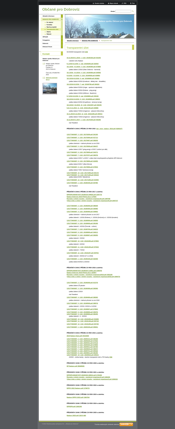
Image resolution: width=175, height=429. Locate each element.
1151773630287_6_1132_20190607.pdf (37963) (82, 309)
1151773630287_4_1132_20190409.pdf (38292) (82, 297)
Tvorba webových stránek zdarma (107, 424)
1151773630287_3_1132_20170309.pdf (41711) (82, 137)
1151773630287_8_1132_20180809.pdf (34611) (82, 232)
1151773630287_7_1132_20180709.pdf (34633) (82, 229)
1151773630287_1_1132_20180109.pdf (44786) (82, 183)
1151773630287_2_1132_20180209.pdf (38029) (82, 206)
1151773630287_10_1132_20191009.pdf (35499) (83, 319)
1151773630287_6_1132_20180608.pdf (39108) (82, 223)
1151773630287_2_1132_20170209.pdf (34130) (82, 134)
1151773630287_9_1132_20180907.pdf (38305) (82, 235)
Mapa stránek (114, 3)
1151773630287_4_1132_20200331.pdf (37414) (82, 343)
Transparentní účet (52, 29)
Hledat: (113, 11)
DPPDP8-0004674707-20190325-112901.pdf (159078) (84, 271)
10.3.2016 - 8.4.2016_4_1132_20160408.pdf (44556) (84, 72)
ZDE (86, 52)
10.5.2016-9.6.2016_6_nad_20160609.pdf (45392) (83, 78)
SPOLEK (45, 37)
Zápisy (49, 31)
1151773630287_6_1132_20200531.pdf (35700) (82, 347)
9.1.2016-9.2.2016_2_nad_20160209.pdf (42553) (83, 64)
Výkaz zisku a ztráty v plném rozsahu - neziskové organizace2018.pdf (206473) (93, 276)
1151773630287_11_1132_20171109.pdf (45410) (83, 175)
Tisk (133, 3)
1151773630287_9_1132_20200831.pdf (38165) (82, 353)
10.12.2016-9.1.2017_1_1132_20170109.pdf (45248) (84, 120)
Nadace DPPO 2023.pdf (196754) (78, 397)
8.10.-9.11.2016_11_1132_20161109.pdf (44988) (82, 108)
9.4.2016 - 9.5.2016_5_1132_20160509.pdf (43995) (83, 75)
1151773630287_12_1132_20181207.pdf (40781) (83, 253)
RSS (125, 3)
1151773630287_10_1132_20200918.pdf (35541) (83, 355)
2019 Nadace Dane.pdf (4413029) (78, 336)
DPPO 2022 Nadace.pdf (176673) (78, 388)
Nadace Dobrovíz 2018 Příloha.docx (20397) (81, 273)
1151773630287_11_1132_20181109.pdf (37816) (83, 247)
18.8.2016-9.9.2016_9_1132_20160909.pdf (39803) (83, 99)
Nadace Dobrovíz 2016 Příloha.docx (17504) (81, 197)
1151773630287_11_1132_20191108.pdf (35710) (83, 321)
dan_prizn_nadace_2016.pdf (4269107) (109, 129)
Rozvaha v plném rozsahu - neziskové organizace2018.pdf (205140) (89, 275)
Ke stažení (50, 22)
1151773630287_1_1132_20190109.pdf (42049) (82, 259)
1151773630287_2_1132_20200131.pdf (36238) (82, 339)
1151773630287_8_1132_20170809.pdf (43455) (82, 161)
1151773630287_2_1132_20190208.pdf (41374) (82, 282)
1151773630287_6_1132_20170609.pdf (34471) (82, 152)
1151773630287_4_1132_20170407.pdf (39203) (82, 140)
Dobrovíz (45, 43)
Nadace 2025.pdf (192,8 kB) (76, 415)
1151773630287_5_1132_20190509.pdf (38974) (82, 303)
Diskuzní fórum (47, 46)
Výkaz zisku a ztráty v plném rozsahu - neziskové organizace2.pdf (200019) (92, 379)
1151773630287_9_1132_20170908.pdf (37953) (82, 167)
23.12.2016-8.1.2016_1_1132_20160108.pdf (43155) (84, 58)
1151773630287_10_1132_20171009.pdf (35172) (83, 173)
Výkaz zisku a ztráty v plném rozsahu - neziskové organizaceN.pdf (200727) (92, 201)
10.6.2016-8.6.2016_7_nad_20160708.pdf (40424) (83, 84)
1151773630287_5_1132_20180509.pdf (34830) (82, 220)
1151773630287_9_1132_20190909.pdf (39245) (82, 314)
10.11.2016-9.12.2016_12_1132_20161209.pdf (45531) (84, 114)
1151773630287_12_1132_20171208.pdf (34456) (83, 180)
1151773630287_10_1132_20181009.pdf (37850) (83, 241)
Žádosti (49, 34)
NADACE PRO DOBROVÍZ (90, 40)
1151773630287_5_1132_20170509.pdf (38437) (82, 146)
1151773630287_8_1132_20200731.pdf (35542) (82, 351)
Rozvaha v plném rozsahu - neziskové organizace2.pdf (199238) (88, 377)
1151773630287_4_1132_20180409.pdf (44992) (82, 211)
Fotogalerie (46, 40)
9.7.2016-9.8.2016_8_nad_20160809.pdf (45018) (83, 96)
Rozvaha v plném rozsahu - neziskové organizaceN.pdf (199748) (88, 199)
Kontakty (49, 24)
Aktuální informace (73, 40)
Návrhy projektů (52, 27)
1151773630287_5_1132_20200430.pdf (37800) (82, 345)
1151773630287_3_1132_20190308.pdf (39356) (82, 288)
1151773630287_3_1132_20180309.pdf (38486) (82, 209)
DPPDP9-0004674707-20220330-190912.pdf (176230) (84, 375)
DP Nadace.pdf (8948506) (76, 366)
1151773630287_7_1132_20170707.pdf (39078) (82, 155)
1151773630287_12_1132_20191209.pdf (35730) (83, 324)
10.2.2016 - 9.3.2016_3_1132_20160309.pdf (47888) (84, 67)
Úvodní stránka (99, 3)
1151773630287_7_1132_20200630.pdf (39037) (82, 349)
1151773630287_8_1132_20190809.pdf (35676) (82, 312)
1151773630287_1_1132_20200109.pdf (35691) (82, 327)
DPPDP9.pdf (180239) (74, 406)
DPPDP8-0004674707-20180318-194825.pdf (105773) (84, 194)
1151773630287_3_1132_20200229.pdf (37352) (82, 341)
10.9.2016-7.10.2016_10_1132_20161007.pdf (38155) (84, 105)
